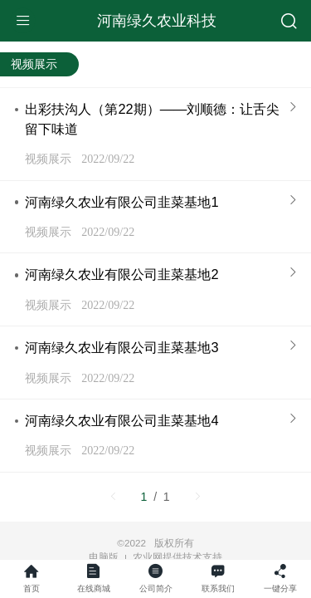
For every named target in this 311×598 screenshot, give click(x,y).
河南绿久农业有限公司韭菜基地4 (121, 420)
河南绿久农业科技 (156, 20)
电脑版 (104, 557)
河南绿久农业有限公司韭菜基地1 (121, 201)
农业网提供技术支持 (177, 556)
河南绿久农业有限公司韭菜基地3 (121, 347)
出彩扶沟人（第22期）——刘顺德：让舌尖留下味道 (152, 118)
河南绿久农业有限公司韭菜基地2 (121, 274)
